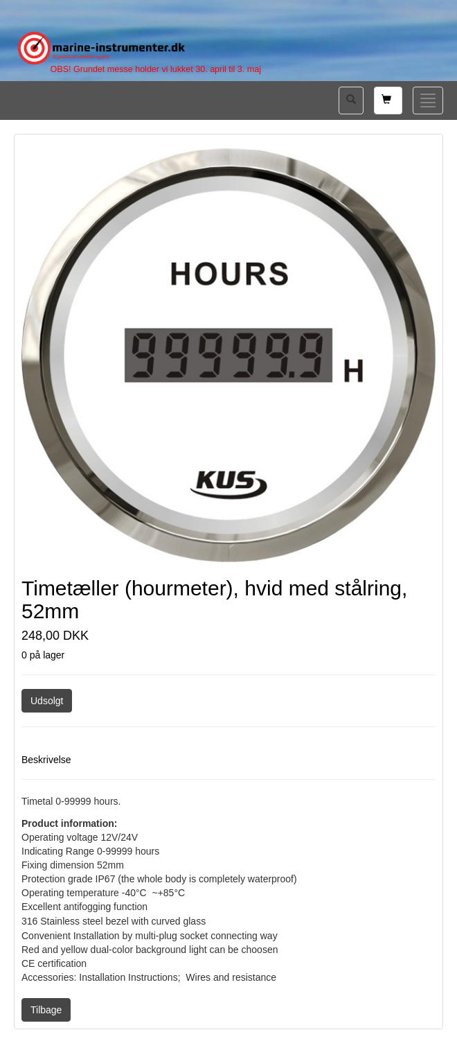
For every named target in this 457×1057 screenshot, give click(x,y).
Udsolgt (46, 700)
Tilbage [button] (46, 1009)
